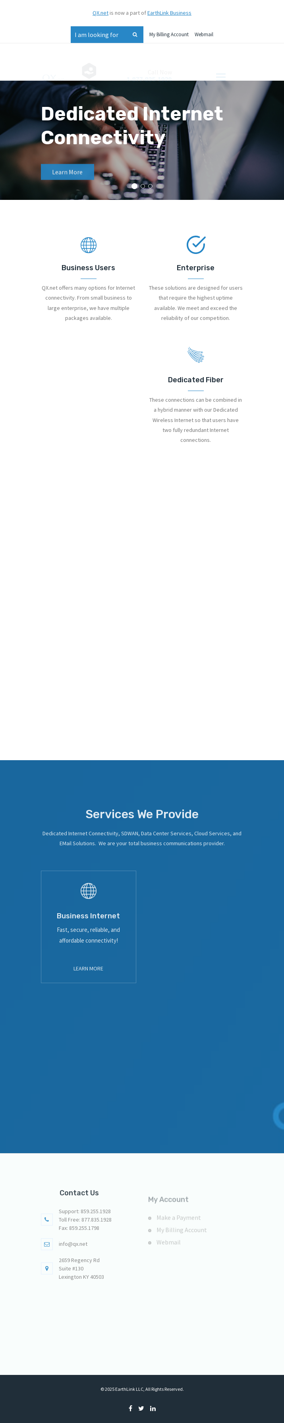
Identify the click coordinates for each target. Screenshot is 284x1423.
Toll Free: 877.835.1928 (85, 1229)
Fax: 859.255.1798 (79, 1237)
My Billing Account (169, 30)
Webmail (204, 30)
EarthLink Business (169, 8)
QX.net (100, 8)
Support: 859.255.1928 (85, 1220)
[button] (134, 186)
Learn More (67, 180)
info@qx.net (73, 1253)
